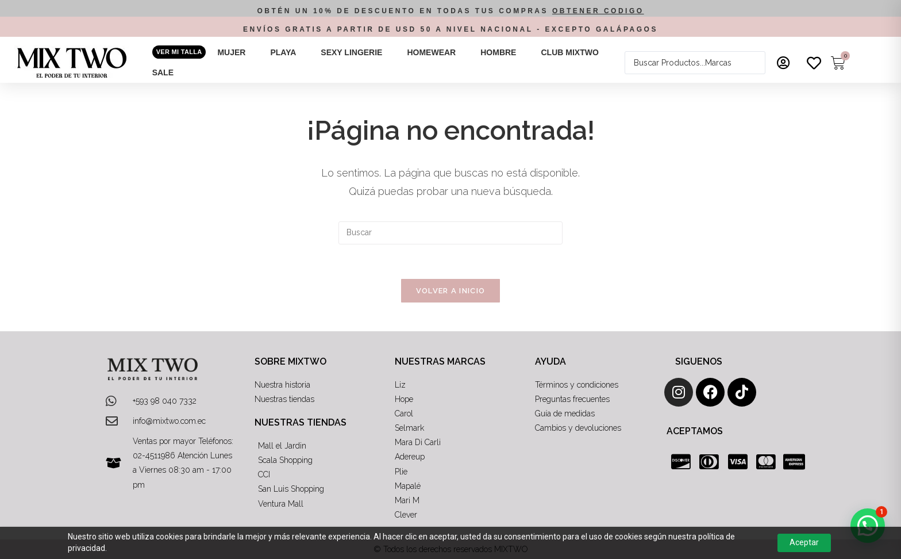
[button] (237, 53)
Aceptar (804, 542)
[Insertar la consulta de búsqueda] (450, 232)
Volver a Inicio (451, 290)
